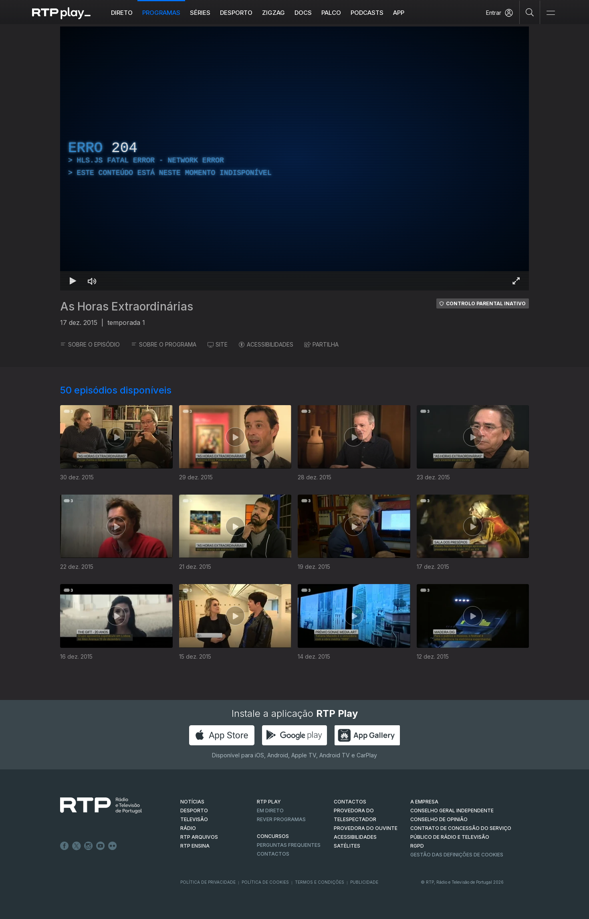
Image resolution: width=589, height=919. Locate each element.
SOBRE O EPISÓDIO (90, 344)
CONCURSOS (273, 836)
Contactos (273, 854)
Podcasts (367, 12)
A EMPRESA (424, 802)
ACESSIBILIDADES (266, 344)
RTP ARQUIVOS (199, 837)
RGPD (417, 846)
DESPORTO (194, 810)
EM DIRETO (270, 810)
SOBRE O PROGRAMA (163, 344)
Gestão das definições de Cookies (456, 855)
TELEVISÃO (194, 819)
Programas (161, 12)
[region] (294, 158)
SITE (218, 344)
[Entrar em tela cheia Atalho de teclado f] (516, 280)
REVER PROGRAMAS (281, 819)
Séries (200, 12)
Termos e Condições (319, 882)
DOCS (303, 12)
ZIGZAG (273, 12)
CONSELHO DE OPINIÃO (439, 819)
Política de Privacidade (208, 882)
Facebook (64, 846)
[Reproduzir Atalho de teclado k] (73, 280)
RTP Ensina (195, 846)
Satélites (347, 846)
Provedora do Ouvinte (365, 828)
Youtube (100, 846)
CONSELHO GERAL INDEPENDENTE (452, 810)
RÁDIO (188, 828)
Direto (122, 12)
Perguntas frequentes (289, 845)
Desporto (236, 12)
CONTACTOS (350, 802)
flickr (112, 846)
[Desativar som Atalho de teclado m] (92, 280)
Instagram (88, 846)
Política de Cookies (265, 882)
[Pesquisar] (530, 12)
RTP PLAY (269, 802)
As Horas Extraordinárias (126, 306)
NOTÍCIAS (192, 802)
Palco (331, 12)
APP (398, 12)
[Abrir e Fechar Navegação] (550, 13)
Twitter (76, 846)
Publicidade (364, 882)
